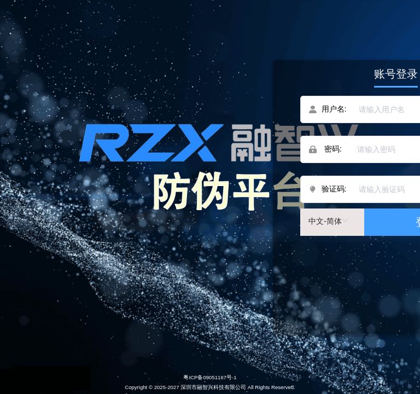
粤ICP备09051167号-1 (209, 377)
